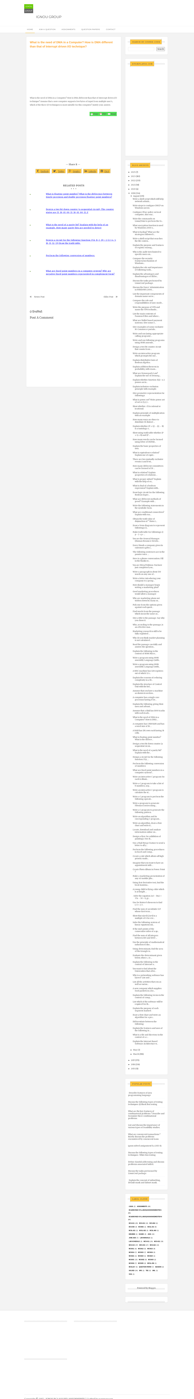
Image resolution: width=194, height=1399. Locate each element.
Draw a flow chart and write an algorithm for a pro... (147, 1016)
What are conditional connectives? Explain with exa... (148, 513)
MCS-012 (157, 1241)
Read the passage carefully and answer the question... (147, 645)
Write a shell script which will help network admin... (148, 200)
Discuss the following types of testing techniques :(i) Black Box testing (145, 1103)
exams (141, 1234)
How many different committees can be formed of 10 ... (148, 467)
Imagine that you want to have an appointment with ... (148, 864)
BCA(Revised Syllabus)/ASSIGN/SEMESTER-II (145, 1216)
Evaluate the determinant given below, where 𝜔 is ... (147, 956)
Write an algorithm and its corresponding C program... (146, 817)
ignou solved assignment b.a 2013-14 (145, 1146)
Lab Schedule (134, 1241)
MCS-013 (132, 1245)
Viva (130, 1274)
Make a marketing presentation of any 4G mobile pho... (149, 877)
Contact (110, 29)
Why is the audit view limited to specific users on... (147, 253)
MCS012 (140, 1248)
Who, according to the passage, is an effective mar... (148, 626)
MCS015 (140, 1252)
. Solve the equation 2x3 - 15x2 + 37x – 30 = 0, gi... (147, 897)
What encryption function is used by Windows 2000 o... (148, 226)
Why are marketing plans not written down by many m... (146, 599)
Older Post (108, 297)
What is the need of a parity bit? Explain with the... (147, 751)
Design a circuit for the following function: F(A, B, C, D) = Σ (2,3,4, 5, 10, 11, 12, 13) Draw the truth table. (81, 241)
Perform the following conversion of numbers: (70, 255)
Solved (131, 1270)
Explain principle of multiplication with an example (148, 414)
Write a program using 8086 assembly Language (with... (146, 659)
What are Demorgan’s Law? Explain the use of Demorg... (147, 374)
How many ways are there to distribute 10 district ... (146, 420)
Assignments (68, 29)
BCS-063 (132, 1227)
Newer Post (39, 297)
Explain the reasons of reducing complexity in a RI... (147, 678)
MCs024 (150, 1256)
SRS (140, 1270)
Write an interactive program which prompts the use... (146, 354)
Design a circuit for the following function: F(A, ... (148, 758)
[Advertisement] (74, 69)
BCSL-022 (142, 1230)
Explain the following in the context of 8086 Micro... (145, 652)
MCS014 (131, 1252)
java (149, 1234)
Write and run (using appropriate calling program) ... (148, 334)
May (135, 1050)
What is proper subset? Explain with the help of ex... (147, 480)
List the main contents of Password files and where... (146, 315)
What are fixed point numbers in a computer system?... (148, 771)
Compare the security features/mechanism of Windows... (145, 260)
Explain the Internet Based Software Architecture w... (145, 1042)
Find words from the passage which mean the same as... (146, 612)
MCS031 (131, 1259)
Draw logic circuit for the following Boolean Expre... (148, 493)
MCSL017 (132, 1267)
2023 (133, 176)
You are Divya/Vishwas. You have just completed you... (147, 566)
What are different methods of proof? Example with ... (147, 500)
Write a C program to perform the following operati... (148, 797)
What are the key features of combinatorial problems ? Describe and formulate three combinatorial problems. (146, 1115)
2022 (133, 180)
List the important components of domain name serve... (148, 295)
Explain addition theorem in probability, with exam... (146, 368)
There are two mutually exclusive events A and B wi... (148, 460)
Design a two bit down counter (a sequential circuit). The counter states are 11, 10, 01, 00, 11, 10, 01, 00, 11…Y (80, 211)
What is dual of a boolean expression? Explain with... (146, 487)
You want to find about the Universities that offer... (144, 970)
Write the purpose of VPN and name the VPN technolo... (146, 308)
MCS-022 (153, 1245)
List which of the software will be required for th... (148, 1003)
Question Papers (90, 29)
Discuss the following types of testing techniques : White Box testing (145, 1153)
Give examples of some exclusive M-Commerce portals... (148, 328)
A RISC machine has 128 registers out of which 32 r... (148, 672)
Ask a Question (47, 29)
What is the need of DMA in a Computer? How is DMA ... (146, 718)
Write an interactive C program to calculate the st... (148, 791)
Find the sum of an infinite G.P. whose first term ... (147, 910)
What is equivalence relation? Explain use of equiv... (146, 453)
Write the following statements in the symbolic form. (148, 506)
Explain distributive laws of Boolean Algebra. (145, 361)
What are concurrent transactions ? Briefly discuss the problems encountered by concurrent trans (144, 1136)
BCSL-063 (153, 1230)
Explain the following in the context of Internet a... (145, 963)
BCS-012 (142, 1223)
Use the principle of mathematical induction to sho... (148, 943)
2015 (133, 1068)
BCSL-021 (132, 1230)
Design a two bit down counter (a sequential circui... (148, 745)
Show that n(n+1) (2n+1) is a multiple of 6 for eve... (145, 917)
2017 (133, 1060)
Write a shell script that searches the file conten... (148, 239)
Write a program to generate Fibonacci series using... (146, 804)
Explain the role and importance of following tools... (148, 268)
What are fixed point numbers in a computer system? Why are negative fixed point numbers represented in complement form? (80, 272)
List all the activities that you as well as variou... (147, 983)
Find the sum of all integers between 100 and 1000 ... (145, 936)
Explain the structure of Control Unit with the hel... (147, 685)
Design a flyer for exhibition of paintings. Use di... (147, 837)
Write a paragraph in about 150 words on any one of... (147, 573)
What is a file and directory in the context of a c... (148, 1036)
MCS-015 (142, 1245)
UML (153, 1270)
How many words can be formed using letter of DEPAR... (148, 440)
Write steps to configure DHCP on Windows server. (148, 206)
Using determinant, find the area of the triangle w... (148, 950)
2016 (133, 1064)
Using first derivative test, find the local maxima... (148, 883)
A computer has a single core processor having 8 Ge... (146, 698)
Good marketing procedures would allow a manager (146, 592)
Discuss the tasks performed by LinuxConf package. (147, 282)
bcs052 (141, 1227)
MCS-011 (146, 1241)
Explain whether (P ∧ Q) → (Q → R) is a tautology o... (148, 427)
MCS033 (151, 1259)
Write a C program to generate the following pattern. (148, 811)
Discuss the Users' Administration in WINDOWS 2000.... (148, 288)
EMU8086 (132, 1234)
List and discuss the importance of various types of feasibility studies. (144, 1126)
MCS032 (141, 1259)
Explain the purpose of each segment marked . (145, 1009)
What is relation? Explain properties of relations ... (145, 473)
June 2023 (132, 1238)
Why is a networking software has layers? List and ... (148, 976)
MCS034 (131, 1263)
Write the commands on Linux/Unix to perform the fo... (148, 220)
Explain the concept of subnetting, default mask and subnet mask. (144, 1181)
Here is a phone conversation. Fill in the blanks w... (148, 559)
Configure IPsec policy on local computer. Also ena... (147, 213)
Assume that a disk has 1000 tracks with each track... (149, 712)
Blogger (152, 1288)
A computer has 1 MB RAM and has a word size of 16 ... (148, 725)
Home (30, 29)
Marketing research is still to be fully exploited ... (147, 632)
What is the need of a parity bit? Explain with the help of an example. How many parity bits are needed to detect (77, 226)
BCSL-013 (151, 1227)
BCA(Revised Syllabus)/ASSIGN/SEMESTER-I (145, 1210)
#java (131, 1206)
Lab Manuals (145, 1238)
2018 (133, 193)
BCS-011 (132, 1223)
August (136, 196)
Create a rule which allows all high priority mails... (148, 857)
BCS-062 (152, 1223)
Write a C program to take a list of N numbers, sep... (148, 784)
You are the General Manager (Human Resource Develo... (146, 539)
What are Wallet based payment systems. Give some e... (147, 321)
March (136, 1054)
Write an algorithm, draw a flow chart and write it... (147, 824)
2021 (133, 185)
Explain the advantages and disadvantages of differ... (146, 275)
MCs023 (140, 1256)
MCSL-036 (150, 1263)
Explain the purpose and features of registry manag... (148, 246)
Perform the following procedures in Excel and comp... (148, 850)
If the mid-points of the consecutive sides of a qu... (146, 930)
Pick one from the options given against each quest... (147, 606)
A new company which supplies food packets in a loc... (147, 989)
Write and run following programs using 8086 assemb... (148, 341)
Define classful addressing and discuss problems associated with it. (146, 1163)
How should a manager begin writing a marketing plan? (146, 586)
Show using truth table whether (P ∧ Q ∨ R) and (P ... (148, 434)
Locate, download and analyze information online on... (147, 831)
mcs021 (131, 1256)
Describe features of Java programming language (140, 1094)
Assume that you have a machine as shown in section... (148, 692)
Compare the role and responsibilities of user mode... (148, 301)
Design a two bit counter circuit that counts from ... (147, 348)
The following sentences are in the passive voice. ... (149, 553)
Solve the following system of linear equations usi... (146, 923)
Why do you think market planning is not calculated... (149, 639)
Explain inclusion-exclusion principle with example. (145, 387)
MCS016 (150, 1252)
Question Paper (145, 1267)
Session (158, 1267)
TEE (147, 1270)
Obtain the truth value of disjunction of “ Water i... (145, 520)
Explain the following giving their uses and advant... (148, 705)
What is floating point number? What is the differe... (147, 738)
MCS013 (150, 1248)
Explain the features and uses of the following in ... (148, 1029)
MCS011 (131, 1248)
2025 (133, 172)
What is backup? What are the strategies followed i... (146, 233)
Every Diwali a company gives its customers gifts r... (148, 546)
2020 (133, 189)
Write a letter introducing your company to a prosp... (147, 579)
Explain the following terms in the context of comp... (148, 996)
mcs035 (140, 1263)
